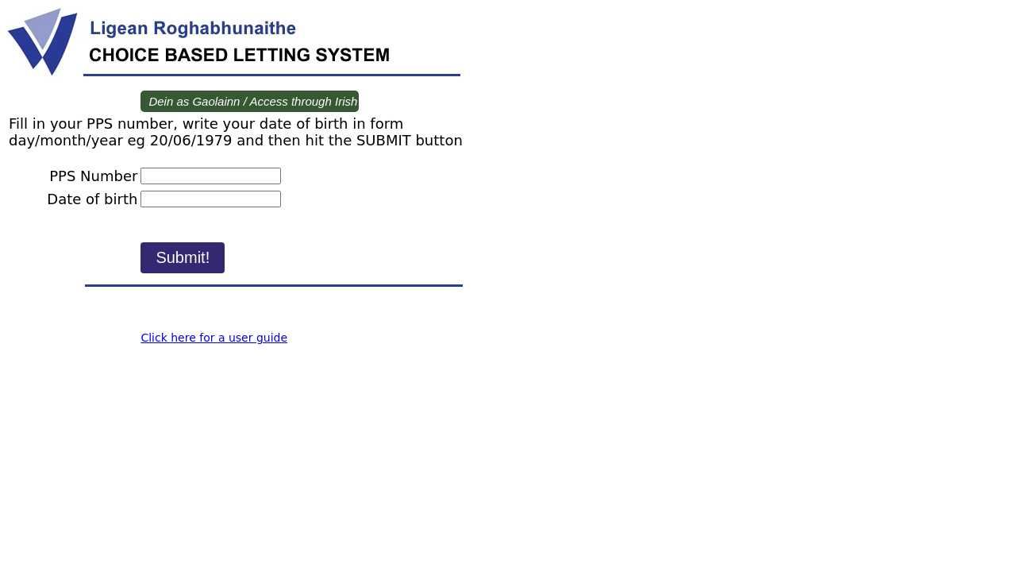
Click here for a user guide (213, 337)
